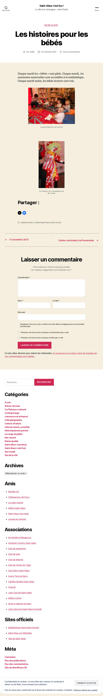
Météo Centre (14, 602)
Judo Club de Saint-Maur (20, 596)
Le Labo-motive (15, 506)
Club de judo (14, 558)
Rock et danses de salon (19, 607)
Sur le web (10, 455)
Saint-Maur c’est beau (18, 517)
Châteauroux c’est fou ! (19, 501)
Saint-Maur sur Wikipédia (20, 637)
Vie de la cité (51, 26)
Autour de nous (12, 409)
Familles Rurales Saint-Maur (21, 585)
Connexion (10, 661)
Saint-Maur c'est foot (15, 452)
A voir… (8, 406)
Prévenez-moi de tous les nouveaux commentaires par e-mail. (45, 336)
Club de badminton (17, 552)
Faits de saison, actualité (17, 431)
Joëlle (31, 52)
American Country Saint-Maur (22, 547)
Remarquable (11, 445)
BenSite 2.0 (13, 495)
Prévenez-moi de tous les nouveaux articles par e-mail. (42, 341)
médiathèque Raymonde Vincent (49, 223)
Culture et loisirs (13, 427)
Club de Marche (15, 563)
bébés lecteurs (27, 223)
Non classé (10, 441)
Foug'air (12, 591)
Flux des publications (15, 664)
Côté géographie (13, 424)
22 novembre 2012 (48, 52)
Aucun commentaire (72, 52)
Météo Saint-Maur (17, 512)
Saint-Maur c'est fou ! (51, 5)
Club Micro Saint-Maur (19, 574)
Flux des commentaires (16, 668)
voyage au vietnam (17, 523)
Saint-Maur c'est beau (16, 448)
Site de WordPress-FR (16, 671)
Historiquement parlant (16, 434)
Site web (21, 316)
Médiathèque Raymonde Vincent (23, 631)
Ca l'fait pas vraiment (15, 413)
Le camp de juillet (13, 438)
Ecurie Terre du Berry (18, 580)
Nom (20, 304)
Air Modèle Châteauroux (19, 541)
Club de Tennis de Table (19, 569)
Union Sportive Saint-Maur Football (25, 613)
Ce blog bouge (12, 417)
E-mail (56, 304)
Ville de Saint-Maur (17, 642)
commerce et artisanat (16, 420)
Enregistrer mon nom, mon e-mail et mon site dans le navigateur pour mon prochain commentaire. (52, 329)
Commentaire (24, 281)
